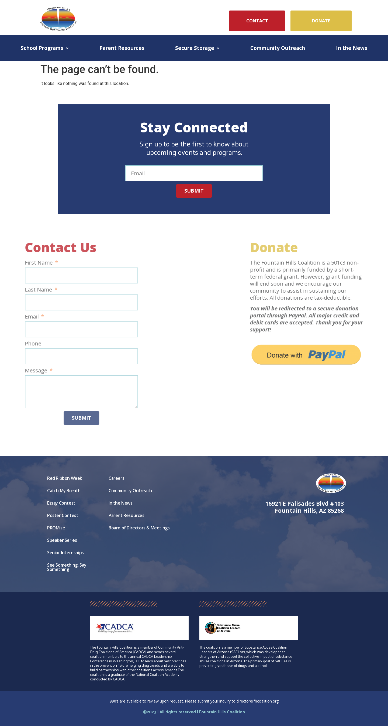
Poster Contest (62, 515)
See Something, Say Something (66, 567)
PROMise (56, 528)
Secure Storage (197, 48)
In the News (351, 48)
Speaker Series (62, 540)
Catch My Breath (64, 491)
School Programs (44, 48)
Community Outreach (277, 48)
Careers (116, 478)
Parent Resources (121, 48)
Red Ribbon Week (64, 478)
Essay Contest (61, 503)
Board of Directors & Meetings (139, 528)
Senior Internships (65, 553)
